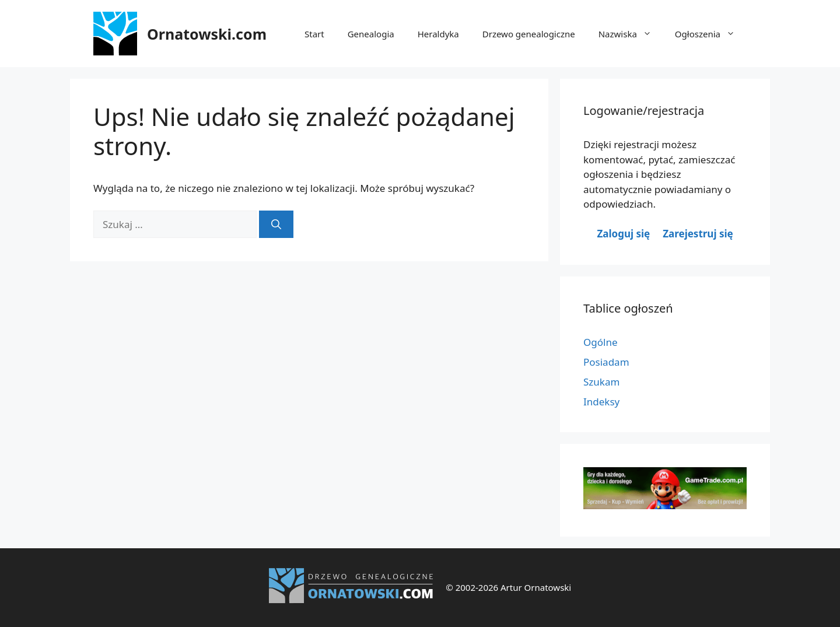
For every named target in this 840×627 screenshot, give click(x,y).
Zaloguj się (623, 233)
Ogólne (600, 342)
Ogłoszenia (711, 33)
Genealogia (371, 34)
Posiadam (606, 362)
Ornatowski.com (207, 34)
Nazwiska (630, 33)
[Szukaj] (276, 225)
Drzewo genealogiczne (528, 34)
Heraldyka (438, 34)
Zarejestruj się (698, 233)
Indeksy (601, 401)
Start (314, 34)
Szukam (601, 381)
